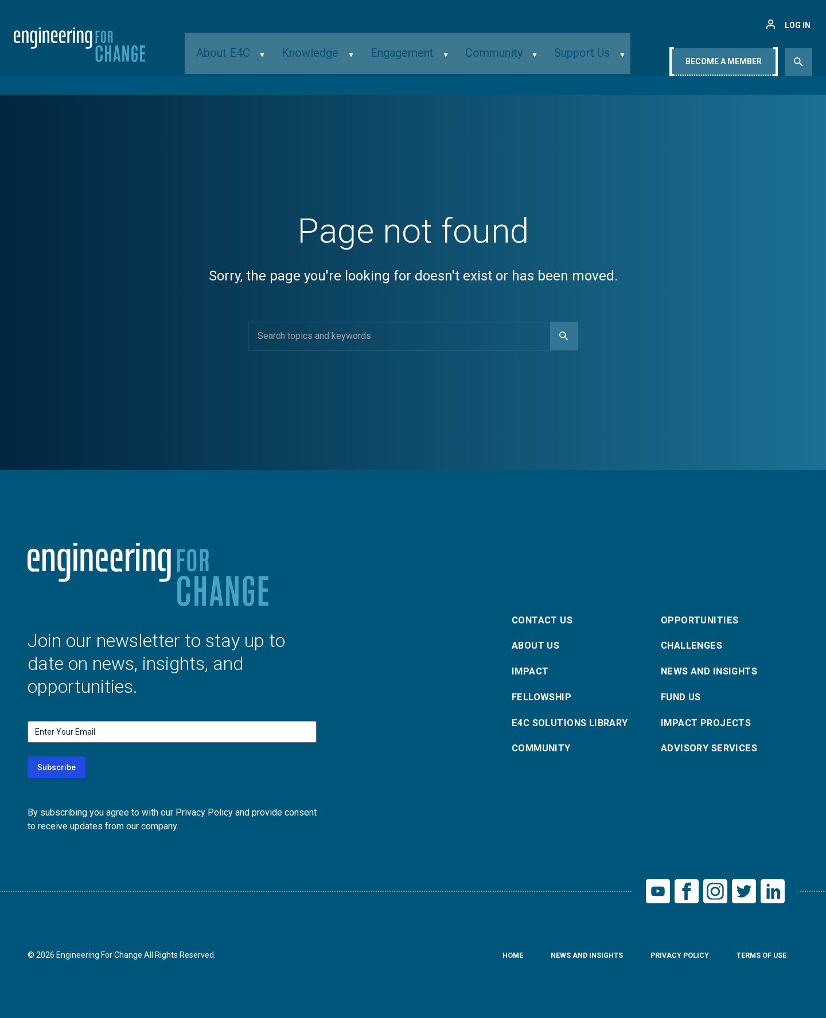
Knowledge (323, 59)
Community (485, 59)
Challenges (695, 643)
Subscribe (56, 767)
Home (490, 959)
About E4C (248, 59)
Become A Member (723, 61)
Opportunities (702, 616)
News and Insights (714, 671)
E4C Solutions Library (575, 726)
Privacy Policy (670, 959)
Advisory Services (713, 753)
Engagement (404, 59)
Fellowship (544, 698)
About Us (538, 643)
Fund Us (683, 698)
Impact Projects (709, 726)
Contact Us (545, 616)
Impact (532, 671)
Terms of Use (757, 959)
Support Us (562, 59)
